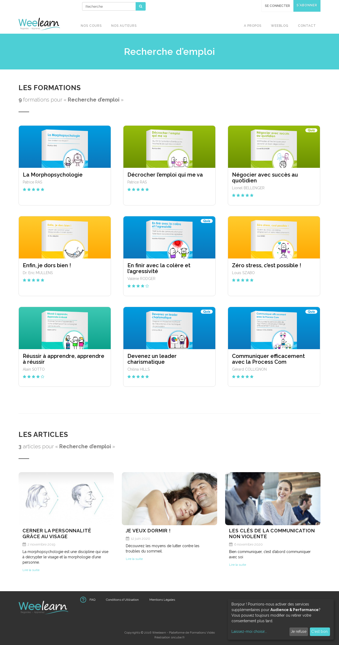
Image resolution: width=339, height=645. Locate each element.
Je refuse (298, 631)
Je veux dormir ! (148, 530)
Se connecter (277, 6)
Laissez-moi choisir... (249, 631)
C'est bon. (319, 631)
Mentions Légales (162, 600)
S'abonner (307, 5)
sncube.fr (178, 637)
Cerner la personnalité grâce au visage (57, 533)
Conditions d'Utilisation (122, 600)
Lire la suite (31, 570)
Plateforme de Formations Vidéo (192, 632)
